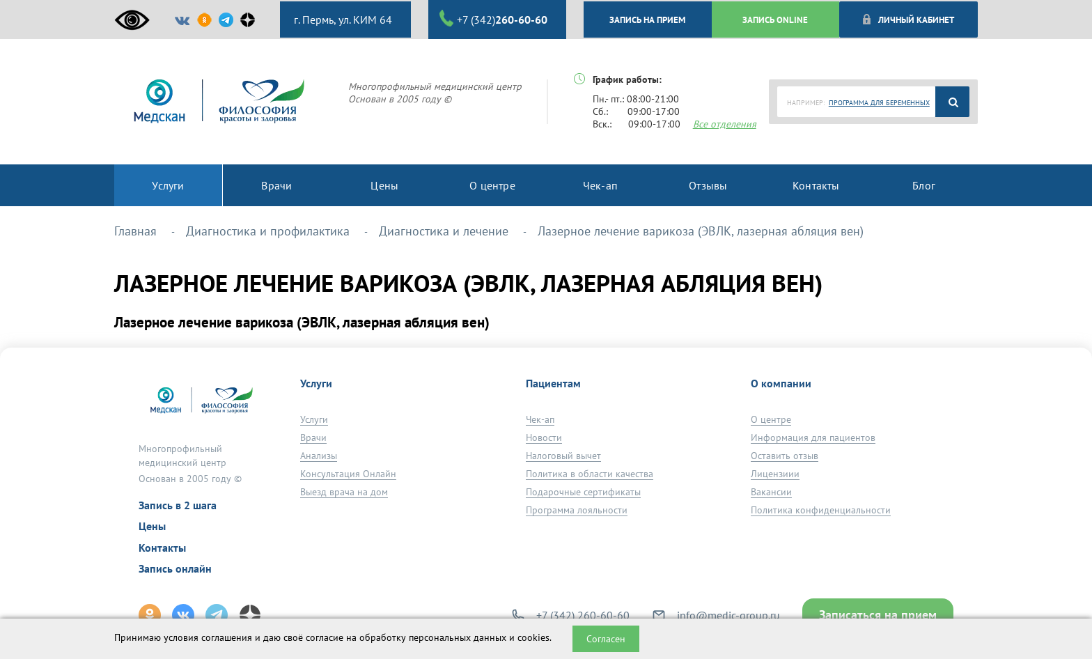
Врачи (313, 437)
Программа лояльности (576, 510)
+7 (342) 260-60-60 (583, 615)
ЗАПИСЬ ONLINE (775, 19)
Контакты (162, 548)
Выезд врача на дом (344, 492)
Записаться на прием (878, 615)
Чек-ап (540, 419)
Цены (152, 526)
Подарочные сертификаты (583, 492)
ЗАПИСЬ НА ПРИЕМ (647, 19)
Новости (544, 437)
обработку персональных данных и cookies (454, 637)
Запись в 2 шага (178, 505)
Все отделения (724, 124)
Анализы (318, 455)
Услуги (314, 419)
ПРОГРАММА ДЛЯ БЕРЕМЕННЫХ (879, 102)
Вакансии (771, 492)
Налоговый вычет (563, 455)
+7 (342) (493, 19)
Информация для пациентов (813, 437)
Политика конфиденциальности (821, 510)
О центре (771, 419)
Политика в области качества (589, 473)
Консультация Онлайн (348, 473)
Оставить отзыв (784, 455)
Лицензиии (775, 473)
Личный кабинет (907, 19)
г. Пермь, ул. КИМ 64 (341, 19)
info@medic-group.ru (728, 615)
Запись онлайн (175, 568)
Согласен (605, 639)
